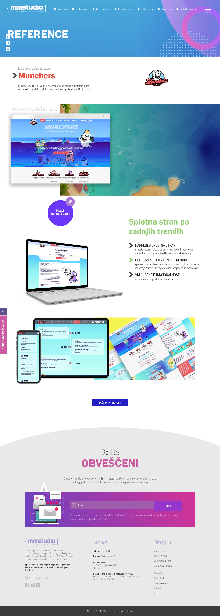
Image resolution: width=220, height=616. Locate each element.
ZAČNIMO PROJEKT (110, 402)
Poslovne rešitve (161, 583)
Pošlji (168, 506)
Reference (158, 593)
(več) (105, 519)
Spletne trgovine (161, 555)
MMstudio (91, 611)
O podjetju (158, 573)
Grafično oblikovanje (162, 565)
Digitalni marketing (162, 560)
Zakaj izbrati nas (160, 578)
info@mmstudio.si (108, 555)
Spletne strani (159, 550)
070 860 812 (106, 550)
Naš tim (157, 588)
